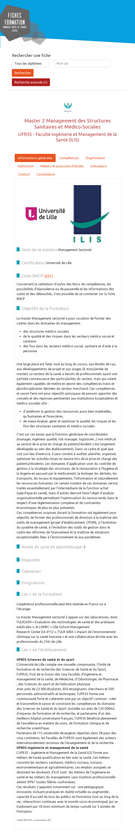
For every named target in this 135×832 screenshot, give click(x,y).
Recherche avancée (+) (31, 82)
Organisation (95, 158)
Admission (26, 166)
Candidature (45, 174)
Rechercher (23, 73)
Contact (24, 174)
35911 (48, 276)
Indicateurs (98, 166)
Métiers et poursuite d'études (62, 166)
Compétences (69, 158)
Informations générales (35, 158)
